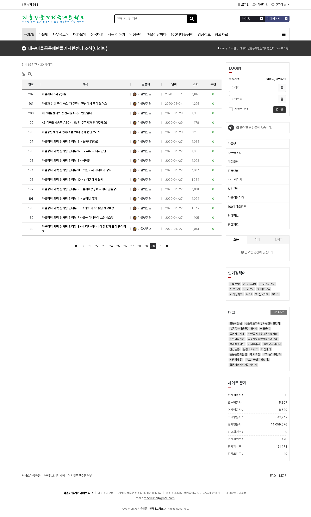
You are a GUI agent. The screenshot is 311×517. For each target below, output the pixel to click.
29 (145, 245)
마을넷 (43, 34)
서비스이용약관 (31, 476)
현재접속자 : (257, 395)
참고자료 (221, 34)
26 (124, 245)
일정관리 (136, 34)
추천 (213, 84)
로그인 (243, 4)
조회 (195, 84)
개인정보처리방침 (54, 476)
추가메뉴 (279, 4)
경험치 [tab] (279, 239)
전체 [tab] (257, 239)
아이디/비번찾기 (276, 79)
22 (96, 245)
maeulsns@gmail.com (159, 498)
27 (131, 245)
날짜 (174, 84)
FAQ (273, 476)
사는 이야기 (116, 34)
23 (103, 245)
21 (89, 245)
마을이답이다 (157, 34)
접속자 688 (30, 4)
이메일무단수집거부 (80, 476)
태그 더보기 (278, 312)
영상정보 (204, 34)
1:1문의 (283, 476)
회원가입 (260, 4)
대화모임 (79, 34)
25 (117, 245)
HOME (29, 34)
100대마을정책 (182, 34)
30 (152, 245)
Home (221, 48)
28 (138, 245)
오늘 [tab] (236, 239)
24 (110, 245)
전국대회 (97, 34)
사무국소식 (60, 34)
